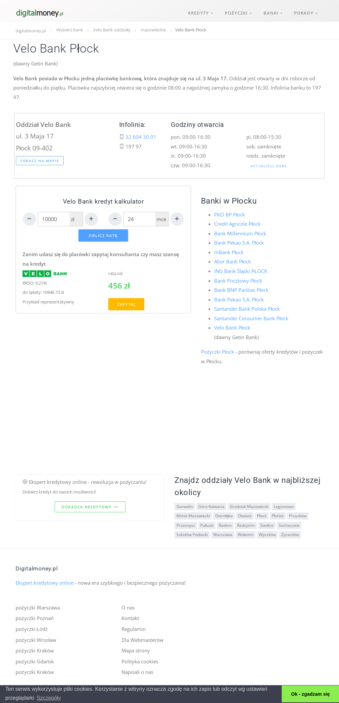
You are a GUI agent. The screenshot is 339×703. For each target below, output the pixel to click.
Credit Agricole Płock (237, 223)
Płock (261, 515)
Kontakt (130, 618)
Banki (272, 13)
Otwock (245, 515)
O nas (128, 607)
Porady (305, 13)
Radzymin (246, 525)
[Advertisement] (169, 428)
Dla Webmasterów (142, 639)
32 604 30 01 (140, 137)
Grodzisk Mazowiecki (249, 506)
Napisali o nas (137, 672)
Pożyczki (237, 13)
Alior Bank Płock (232, 261)
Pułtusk (207, 525)
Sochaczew (289, 525)
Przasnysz (185, 525)
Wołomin (246, 534)
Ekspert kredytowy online (44, 582)
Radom (225, 525)
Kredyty (200, 13)
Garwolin (184, 506)
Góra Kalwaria (211, 506)
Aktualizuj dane (269, 166)
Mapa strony (135, 650)
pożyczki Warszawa (38, 607)
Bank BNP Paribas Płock (241, 290)
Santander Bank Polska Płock (247, 308)
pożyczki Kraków (35, 650)
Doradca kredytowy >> (90, 506)
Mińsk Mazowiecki (193, 515)
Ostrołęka (224, 515)
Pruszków (298, 515)
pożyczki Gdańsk (35, 661)
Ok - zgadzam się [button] (310, 694)
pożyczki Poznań (35, 618)
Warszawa (222, 534)
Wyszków (267, 534)
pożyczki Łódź (32, 629)
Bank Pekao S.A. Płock (239, 242)
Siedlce (266, 525)
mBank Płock (229, 252)
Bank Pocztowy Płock (238, 280)
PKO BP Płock (229, 214)
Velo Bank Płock (232, 327)
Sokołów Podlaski (192, 534)
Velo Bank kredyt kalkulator (103, 201)
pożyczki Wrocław (36, 639)
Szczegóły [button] (49, 698)
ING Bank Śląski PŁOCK (240, 271)
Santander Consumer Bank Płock (251, 318)
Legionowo (284, 506)
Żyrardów (290, 534)
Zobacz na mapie (39, 160)
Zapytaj (126, 304)
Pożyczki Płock (217, 351)
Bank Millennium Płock (240, 233)
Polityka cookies (139, 661)
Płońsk (278, 515)
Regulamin (133, 629)
